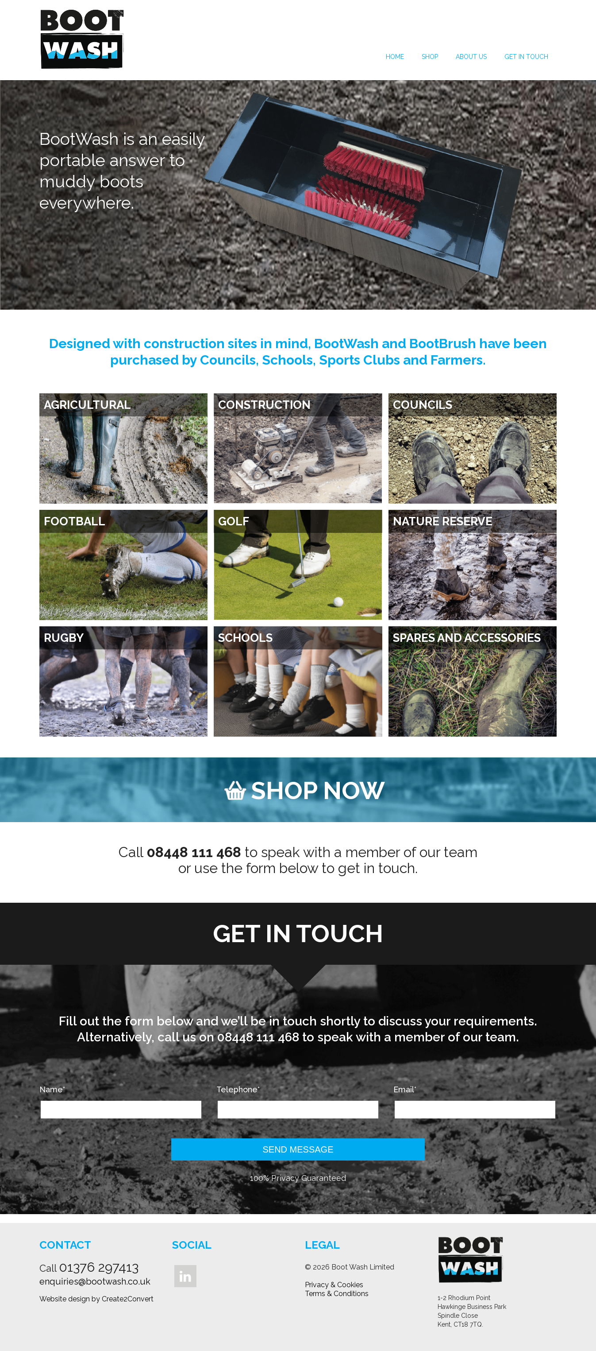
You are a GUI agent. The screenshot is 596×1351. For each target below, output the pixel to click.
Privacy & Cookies (334, 1285)
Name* (52, 1089)
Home (395, 56)
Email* (404, 1089)
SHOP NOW (304, 790)
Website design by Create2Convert (96, 1299)
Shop (430, 56)
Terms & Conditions (337, 1293)
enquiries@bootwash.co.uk (94, 1281)
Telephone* (238, 1089)
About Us (471, 56)
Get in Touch (526, 56)
